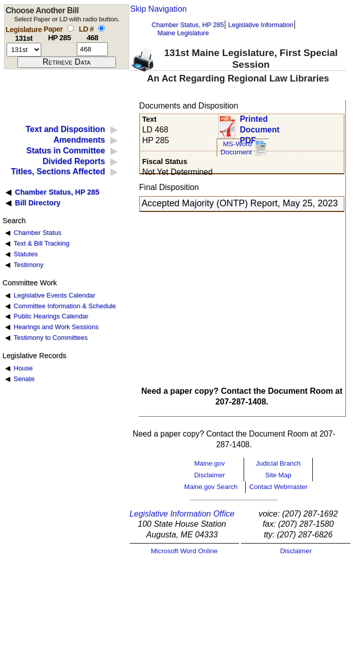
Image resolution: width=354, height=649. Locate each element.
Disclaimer (209, 475)
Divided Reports (74, 161)
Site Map (278, 475)
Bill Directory (38, 203)
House (23, 368)
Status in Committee (65, 150)
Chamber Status (38, 232)
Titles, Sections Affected (58, 171)
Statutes (26, 254)
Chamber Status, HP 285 (188, 25)
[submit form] (66, 62)
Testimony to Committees (50, 337)
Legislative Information (260, 25)
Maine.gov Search (211, 487)
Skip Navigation (158, 9)
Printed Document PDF (259, 127)
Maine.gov (209, 463)
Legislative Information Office (182, 513)
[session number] (24, 50)
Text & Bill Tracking (41, 243)
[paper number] (59, 49)
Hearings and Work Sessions (56, 327)
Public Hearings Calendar (51, 316)
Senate (24, 379)
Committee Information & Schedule (65, 306)
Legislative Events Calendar (55, 295)
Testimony (28, 264)
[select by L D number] (101, 28)
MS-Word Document (236, 148)
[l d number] (92, 49)
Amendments (79, 140)
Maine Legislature (183, 33)
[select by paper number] (70, 28)
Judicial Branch (278, 463)
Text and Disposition (65, 129)
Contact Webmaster (278, 487)
